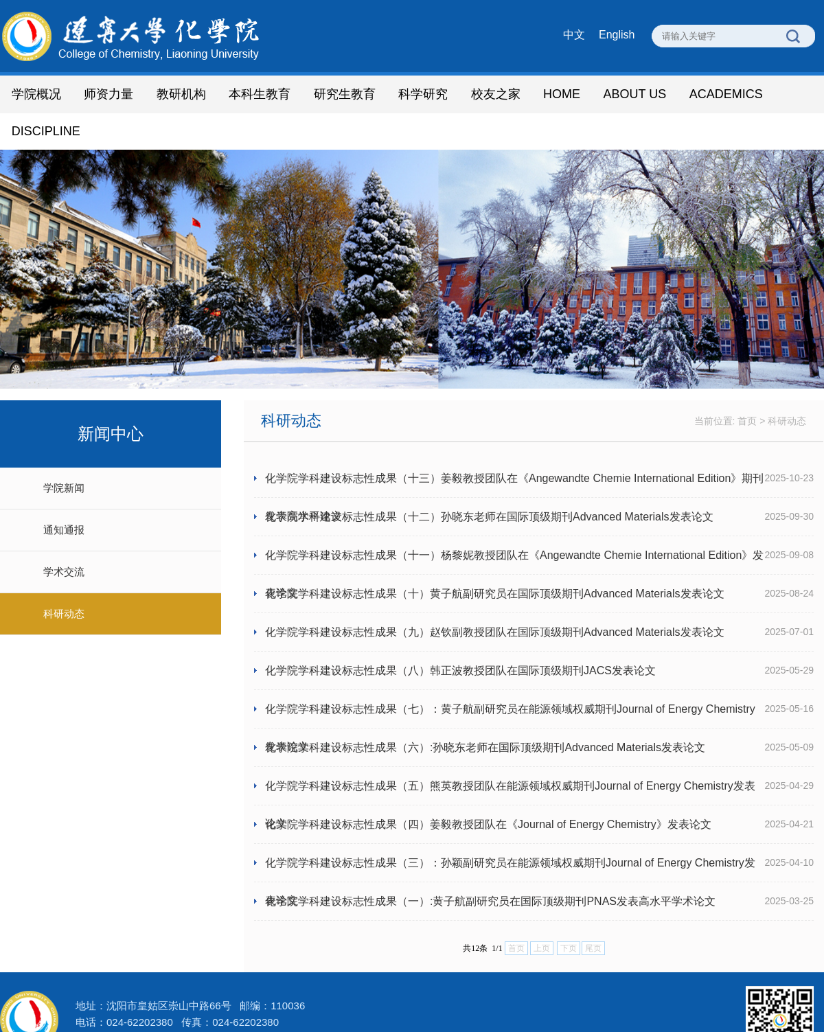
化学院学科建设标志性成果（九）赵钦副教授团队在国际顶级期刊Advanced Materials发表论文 (494, 595)
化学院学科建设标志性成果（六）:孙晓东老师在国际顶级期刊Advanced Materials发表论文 (485, 711)
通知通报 (63, 493)
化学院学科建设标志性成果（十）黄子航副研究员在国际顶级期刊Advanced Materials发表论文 (494, 557)
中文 (574, 35)
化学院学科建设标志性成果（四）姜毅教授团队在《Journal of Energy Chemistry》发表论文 (488, 788)
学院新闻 (63, 451)
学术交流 (63, 535)
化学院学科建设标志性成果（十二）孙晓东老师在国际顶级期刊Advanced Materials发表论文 (489, 480)
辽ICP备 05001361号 (329, 1002)
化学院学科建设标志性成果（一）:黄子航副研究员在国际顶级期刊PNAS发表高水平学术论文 (490, 865)
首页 (747, 384)
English (616, 35)
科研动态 (63, 577)
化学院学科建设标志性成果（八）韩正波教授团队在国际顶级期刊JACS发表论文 (460, 634)
